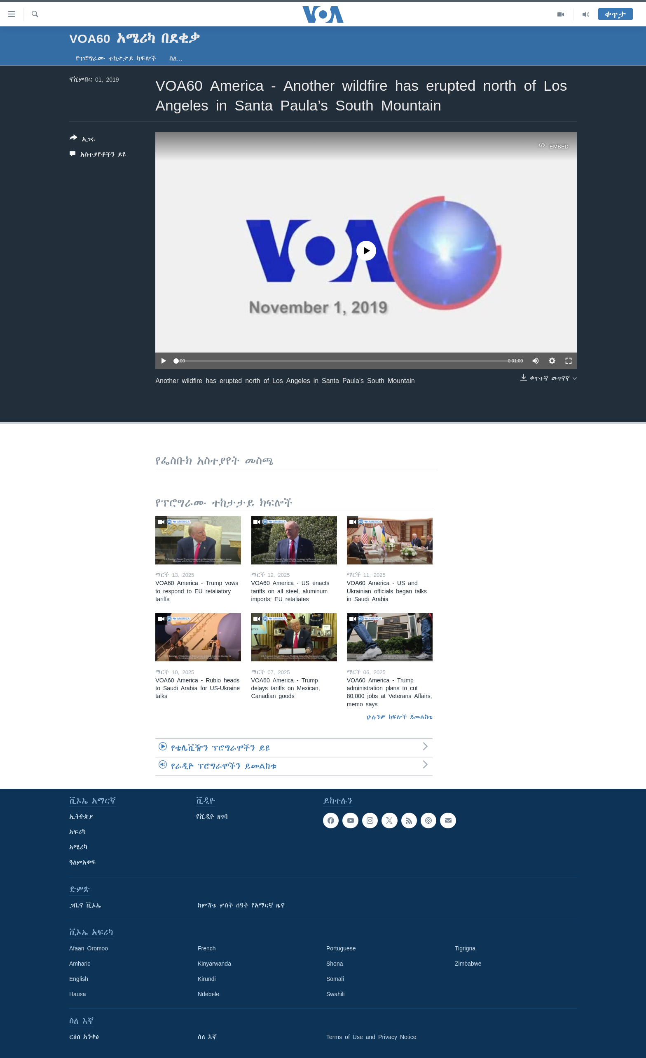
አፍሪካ (77, 832)
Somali (335, 979)
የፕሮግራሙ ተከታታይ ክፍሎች (116, 58)
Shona (334, 963)
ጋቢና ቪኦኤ (85, 905)
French (207, 948)
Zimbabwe (468, 963)
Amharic (79, 963)
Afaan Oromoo (88, 948)
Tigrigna (465, 948)
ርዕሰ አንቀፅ (84, 1037)
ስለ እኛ (207, 1037)
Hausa (77, 994)
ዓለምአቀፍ (82, 862)
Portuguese (341, 948)
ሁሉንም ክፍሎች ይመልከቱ (400, 717)
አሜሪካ (78, 847)
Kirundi (207, 979)
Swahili (335, 994)
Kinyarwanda (214, 963)
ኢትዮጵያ (81, 817)
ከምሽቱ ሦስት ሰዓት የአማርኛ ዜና (241, 905)
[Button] (82, 140)
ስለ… (176, 58)
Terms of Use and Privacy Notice (371, 1037)
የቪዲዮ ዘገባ (212, 817)
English (78, 979)
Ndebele (208, 994)
